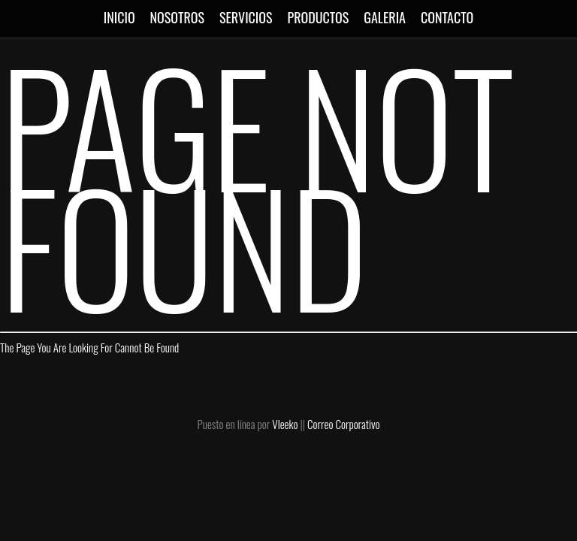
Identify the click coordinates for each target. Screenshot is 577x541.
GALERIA (385, 17)
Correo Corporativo (343, 424)
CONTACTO (447, 17)
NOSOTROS (177, 17)
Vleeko (285, 424)
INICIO (119, 17)
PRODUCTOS (318, 17)
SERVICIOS (246, 17)
